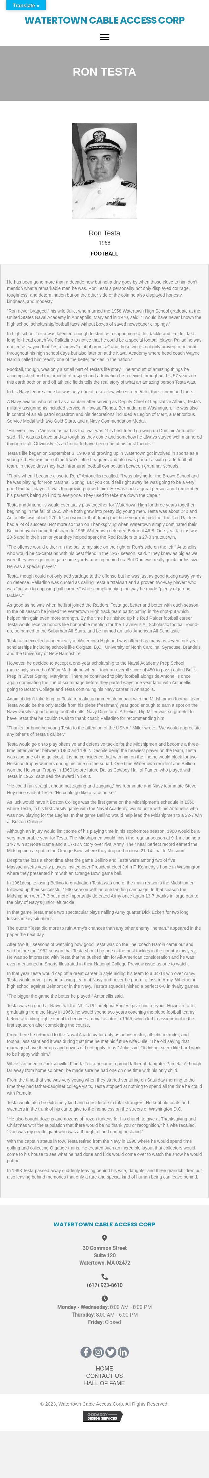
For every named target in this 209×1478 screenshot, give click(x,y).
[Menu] (104, 37)
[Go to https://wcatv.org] (104, 16)
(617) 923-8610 (104, 1285)
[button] (86, 1352)
